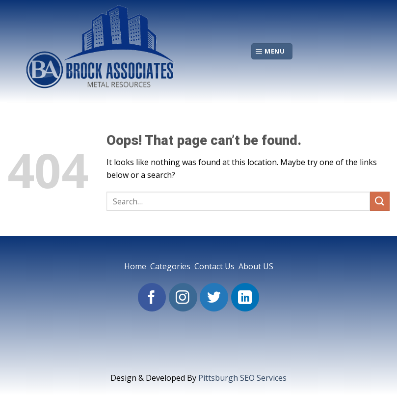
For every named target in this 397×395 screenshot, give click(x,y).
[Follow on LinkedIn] (245, 297)
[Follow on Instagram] (183, 297)
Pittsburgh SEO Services (242, 377)
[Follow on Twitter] (214, 297)
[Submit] (380, 201)
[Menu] (271, 51)
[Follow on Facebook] (152, 297)
